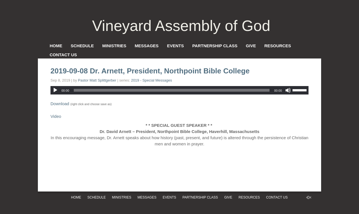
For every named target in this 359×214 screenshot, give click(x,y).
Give (251, 45)
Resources (277, 45)
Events (175, 45)
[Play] (55, 90)
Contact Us (63, 54)
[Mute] (288, 90)
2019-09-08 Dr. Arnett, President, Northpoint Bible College (150, 71)
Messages (146, 45)
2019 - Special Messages (151, 80)
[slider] (172, 90)
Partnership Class (214, 45)
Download (59, 103)
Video (55, 116)
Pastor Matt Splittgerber (97, 80)
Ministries (114, 45)
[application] (179, 90)
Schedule (82, 45)
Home (56, 45)
